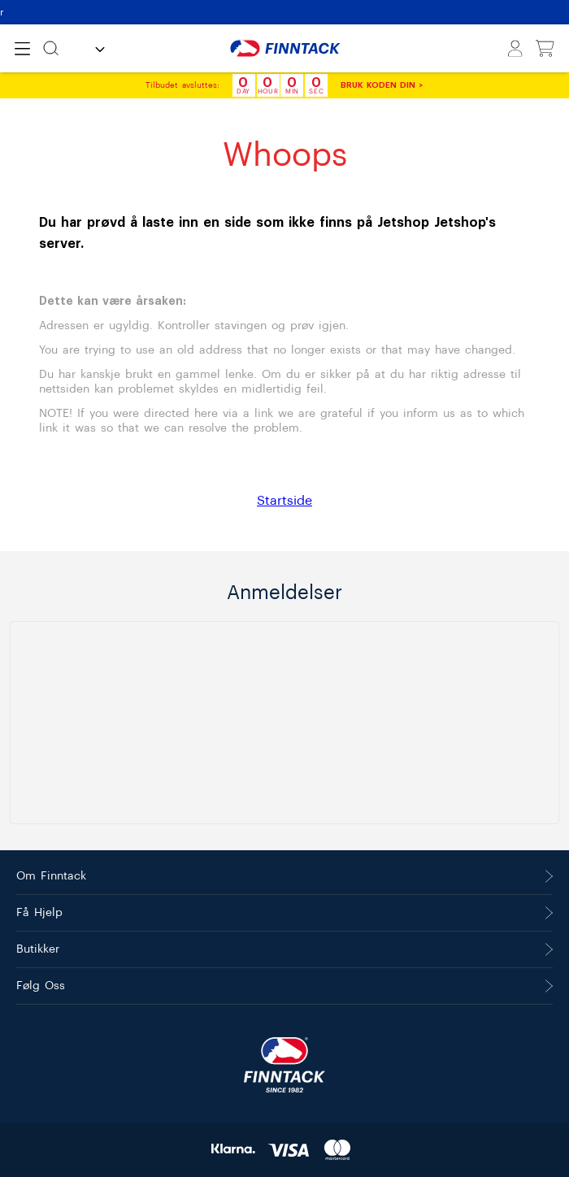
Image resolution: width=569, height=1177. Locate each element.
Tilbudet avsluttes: (182, 85)
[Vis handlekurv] (545, 49)
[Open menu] (22, 49)
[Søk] (51, 48)
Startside (284, 500)
